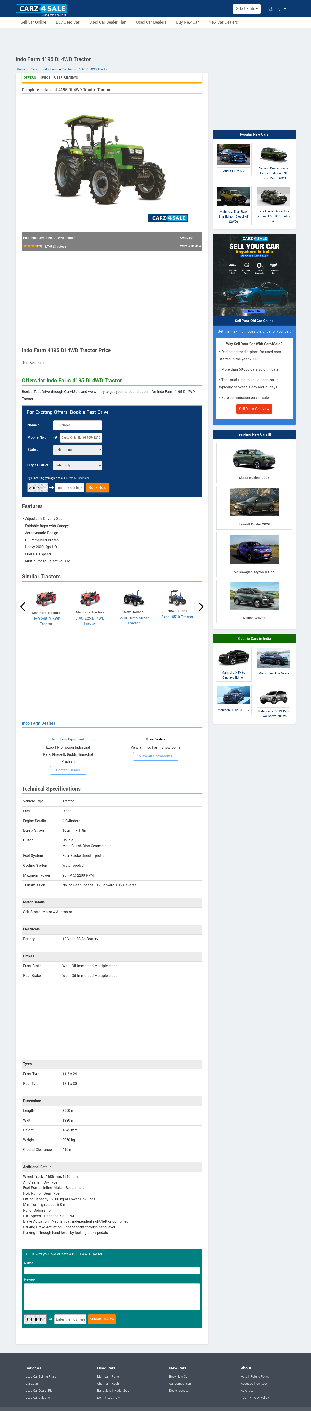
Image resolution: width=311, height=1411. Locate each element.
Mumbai (102, 1376)
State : (32, 449)
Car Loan (32, 1384)
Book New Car (179, 1376)
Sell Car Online (33, 22)
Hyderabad (121, 1390)
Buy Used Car (68, 22)
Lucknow (113, 1398)
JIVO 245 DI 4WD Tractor (46, 621)
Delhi (100, 1398)
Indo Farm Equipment (68, 739)
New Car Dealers (223, 22)
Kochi (116, 1384)
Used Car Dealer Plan (107, 22)
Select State (247, 8)
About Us (247, 1384)
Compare (186, 238)
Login (277, 8)
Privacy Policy (259, 1398)
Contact (261, 1384)
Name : (33, 425)
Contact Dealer (68, 770)
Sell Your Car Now (254, 409)
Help (244, 1376)
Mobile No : (36, 437)
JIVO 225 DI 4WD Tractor (90, 621)
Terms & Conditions (78, 478)
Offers (30, 77)
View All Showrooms (155, 756)
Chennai (102, 1384)
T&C (243, 1398)
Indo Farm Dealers (38, 723)
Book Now (97, 487)
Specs (45, 77)
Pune (115, 1376)
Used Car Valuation (39, 1398)
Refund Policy (259, 1376)
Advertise (247, 1390)
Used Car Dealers (151, 22)
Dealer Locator (179, 1390)
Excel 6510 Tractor (178, 617)
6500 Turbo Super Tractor (134, 621)
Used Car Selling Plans (41, 1376)
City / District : (38, 465)
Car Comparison (180, 1384)
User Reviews (66, 77)
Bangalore (104, 1390)
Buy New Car (187, 22)
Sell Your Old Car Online (254, 320)
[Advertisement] (156, 41)
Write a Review (190, 246)
